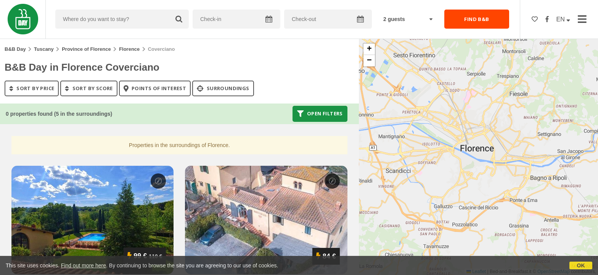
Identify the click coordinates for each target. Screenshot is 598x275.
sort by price (31, 88)
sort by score (89, 88)
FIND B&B (476, 19)
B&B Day (15, 49)
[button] (369, 49)
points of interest (155, 88)
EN (563, 19)
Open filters (320, 113)
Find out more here (83, 265)
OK (581, 265)
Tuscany (44, 49)
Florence (129, 49)
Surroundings (223, 88)
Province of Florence (86, 49)
